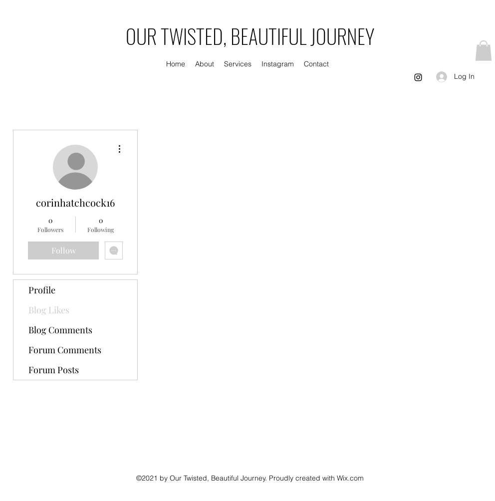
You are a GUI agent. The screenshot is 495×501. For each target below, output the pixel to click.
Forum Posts (53, 370)
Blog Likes (48, 310)
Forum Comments (64, 350)
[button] (483, 50)
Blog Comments (60, 330)
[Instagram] (418, 77)
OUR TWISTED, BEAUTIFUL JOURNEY (250, 36)
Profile (41, 290)
